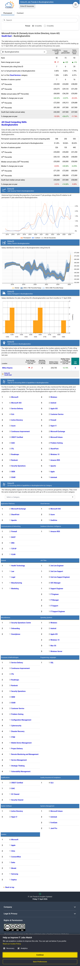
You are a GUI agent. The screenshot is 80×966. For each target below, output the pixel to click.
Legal (13, 577)
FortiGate (53, 823)
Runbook (14, 460)
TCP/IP (13, 549)
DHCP (13, 537)
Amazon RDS (55, 460)
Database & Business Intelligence (50, 526)
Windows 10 (54, 454)
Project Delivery (17, 749)
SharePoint (54, 449)
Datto (13, 862)
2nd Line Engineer (57, 566)
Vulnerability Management (20, 771)
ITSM (13, 737)
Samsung (14, 874)
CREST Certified (17, 437)
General (3, 560)
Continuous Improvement (20, 431)
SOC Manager (55, 583)
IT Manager (54, 600)
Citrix (13, 851)
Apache (53, 466)
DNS (12, 543)
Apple (52, 472)
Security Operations (18, 466)
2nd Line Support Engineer (60, 577)
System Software (6, 806)
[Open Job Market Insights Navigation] (75, 4)
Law (12, 571)
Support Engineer (56, 588)
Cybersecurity (16, 726)
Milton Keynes (7, 368)
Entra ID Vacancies (27, 6)
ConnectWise (16, 857)
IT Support (54, 606)
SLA (12, 414)
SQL (52, 663)
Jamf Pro (53, 828)
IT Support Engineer (57, 611)
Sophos (14, 880)
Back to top (9, 887)
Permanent (7, 13)
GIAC (13, 443)
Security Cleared (17, 800)
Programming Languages (48, 657)
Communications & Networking (10, 526)
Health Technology (18, 566)
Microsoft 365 (16, 403)
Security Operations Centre (21, 623)
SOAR (13, 477)
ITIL (12, 449)
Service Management (19, 760)
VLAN (13, 554)
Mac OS (53, 646)
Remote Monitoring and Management (24, 754)
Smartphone (15, 634)
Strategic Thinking (18, 766)
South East (7, 36)
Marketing (15, 588)
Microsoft (14, 397)
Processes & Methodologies (9, 657)
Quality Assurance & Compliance (50, 777)
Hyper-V (53, 426)
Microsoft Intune (56, 437)
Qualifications (5, 777)
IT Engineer (54, 594)
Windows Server (56, 651)
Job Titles (43, 560)
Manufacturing (16, 583)
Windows (53, 397)
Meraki (13, 868)
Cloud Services (15, 75)
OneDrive (53, 520)
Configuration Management (21, 720)
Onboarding (15, 628)
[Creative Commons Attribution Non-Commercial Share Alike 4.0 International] (39, 926)
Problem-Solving (56, 443)
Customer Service (57, 414)
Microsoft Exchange (57, 431)
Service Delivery (17, 408)
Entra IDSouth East (8, 374)
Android (53, 403)
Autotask (53, 477)
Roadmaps (15, 454)
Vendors (3, 834)
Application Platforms (8, 503)
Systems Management (47, 806)
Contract (20, 13)
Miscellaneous (5, 617)
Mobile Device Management (21, 743)
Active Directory (17, 420)
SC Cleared (15, 794)
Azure (13, 426)
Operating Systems (46, 617)
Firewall (53, 420)
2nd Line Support (56, 571)
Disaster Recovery (17, 731)
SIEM (13, 472)
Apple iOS (54, 408)
